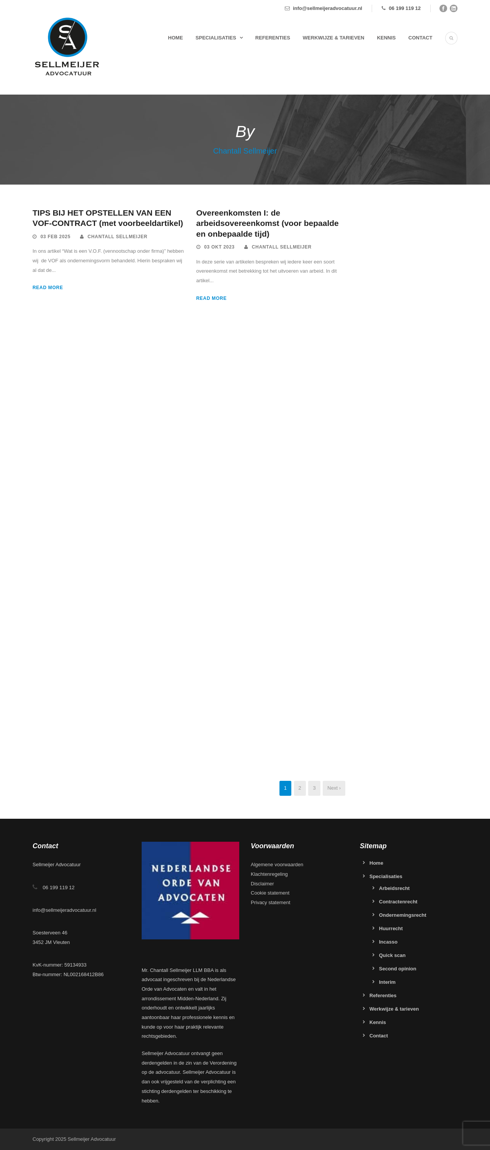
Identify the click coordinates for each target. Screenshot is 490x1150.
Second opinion (397, 969)
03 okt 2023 (219, 247)
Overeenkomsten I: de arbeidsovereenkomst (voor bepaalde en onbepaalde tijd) (267, 223)
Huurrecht (391, 928)
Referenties (272, 38)
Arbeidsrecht (394, 888)
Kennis (386, 38)
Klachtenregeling (269, 874)
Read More (48, 287)
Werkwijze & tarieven (333, 38)
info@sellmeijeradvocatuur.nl (327, 8)
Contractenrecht (398, 902)
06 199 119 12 (405, 8)
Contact (420, 38)
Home (175, 38)
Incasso (388, 942)
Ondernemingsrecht (402, 915)
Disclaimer (262, 884)
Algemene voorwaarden (277, 864)
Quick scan (392, 955)
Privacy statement (270, 902)
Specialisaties (216, 38)
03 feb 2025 (55, 236)
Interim (387, 982)
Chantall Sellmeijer (117, 236)
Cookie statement (270, 893)
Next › (334, 788)
